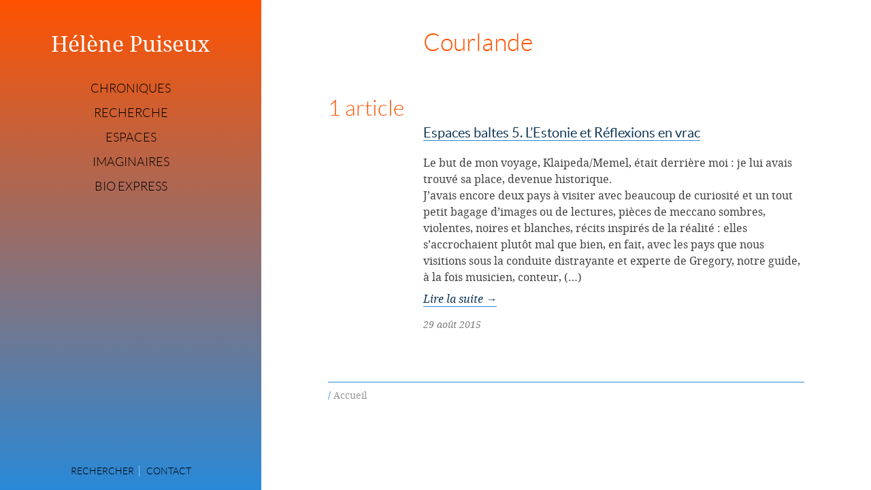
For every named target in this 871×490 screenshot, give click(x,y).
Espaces (131, 137)
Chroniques (131, 88)
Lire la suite (460, 298)
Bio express (131, 186)
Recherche (131, 113)
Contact (168, 471)
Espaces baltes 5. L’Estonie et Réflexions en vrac (561, 132)
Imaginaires (131, 162)
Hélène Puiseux (130, 43)
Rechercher (102, 471)
